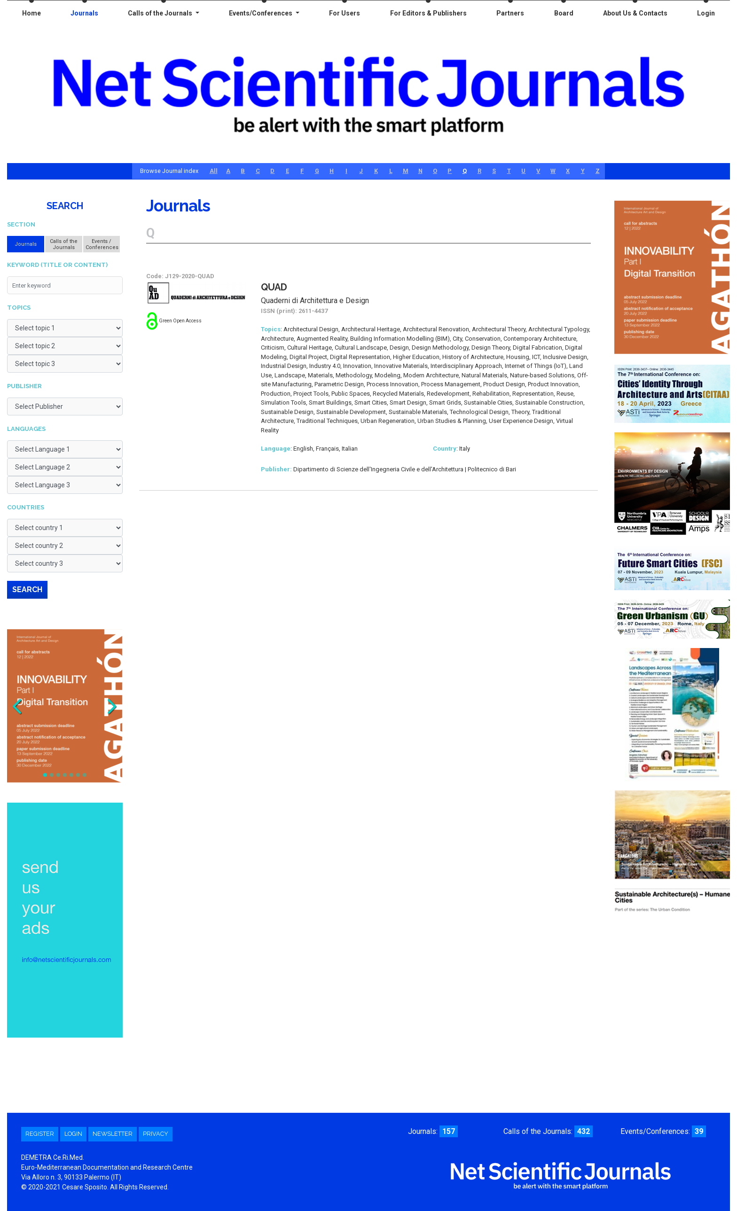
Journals (84, 13)
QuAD (274, 287)
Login (706, 13)
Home (31, 13)
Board (563, 13)
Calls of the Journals (161, 13)
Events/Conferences (261, 13)
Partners (510, 13)
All (214, 170)
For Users (344, 13)
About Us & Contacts (635, 13)
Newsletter (113, 1133)
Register (39, 1133)
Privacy (155, 1133)
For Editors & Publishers (428, 13)
